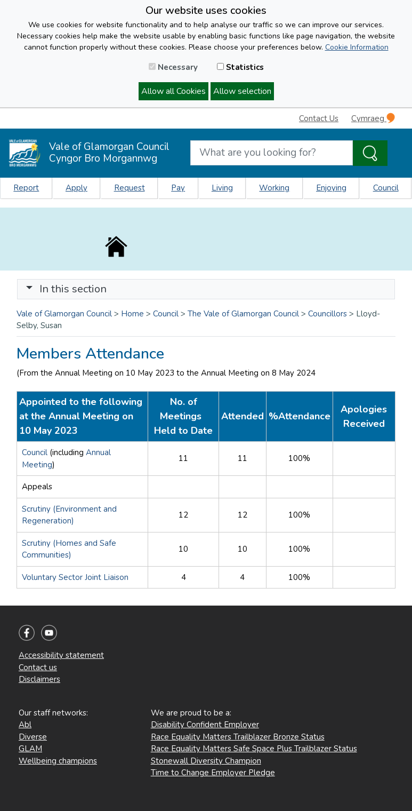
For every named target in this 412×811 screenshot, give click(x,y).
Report (26, 187)
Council (386, 187)
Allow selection (242, 91)
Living (222, 187)
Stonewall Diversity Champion (206, 761)
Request (129, 187)
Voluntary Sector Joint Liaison (75, 577)
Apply (76, 187)
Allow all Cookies (173, 91)
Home (132, 313)
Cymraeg (373, 118)
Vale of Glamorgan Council (64, 313)
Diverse (33, 737)
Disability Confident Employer (205, 724)
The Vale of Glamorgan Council (243, 313)
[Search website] (271, 152)
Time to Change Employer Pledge (213, 772)
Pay (178, 187)
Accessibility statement (61, 655)
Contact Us (318, 118)
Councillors (327, 313)
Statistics (240, 67)
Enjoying (331, 187)
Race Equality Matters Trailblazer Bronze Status (238, 737)
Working (274, 187)
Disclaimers (39, 679)
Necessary (173, 67)
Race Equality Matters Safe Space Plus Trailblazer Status (254, 748)
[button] (29, 288)
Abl (25, 724)
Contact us (38, 667)
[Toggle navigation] (206, 289)
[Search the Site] (370, 153)
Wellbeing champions (58, 761)
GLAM (30, 748)
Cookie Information (357, 47)
